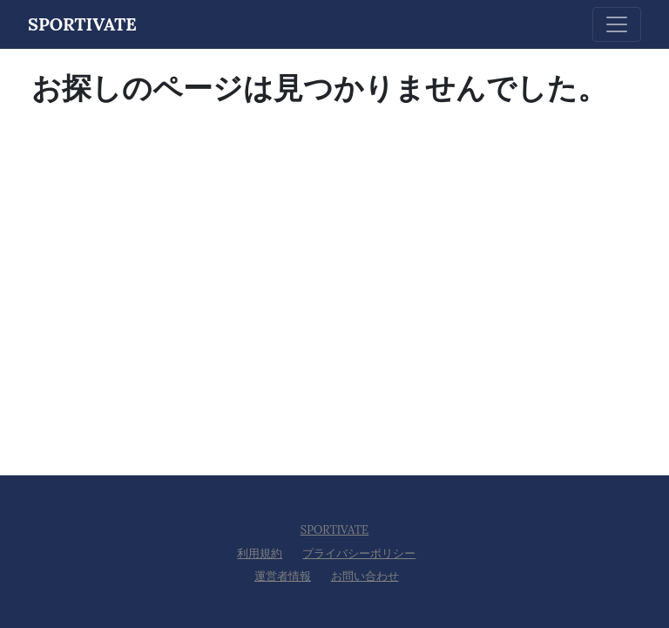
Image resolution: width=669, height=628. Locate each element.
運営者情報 (282, 576)
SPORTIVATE (334, 529)
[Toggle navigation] (616, 24)
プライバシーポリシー (359, 553)
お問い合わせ (365, 576)
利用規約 (259, 553)
